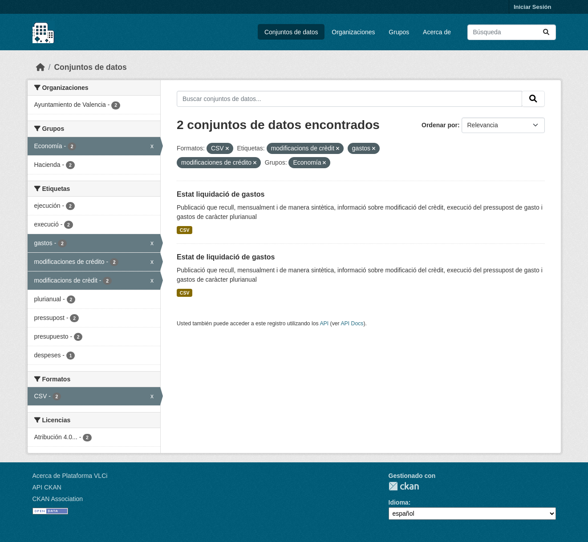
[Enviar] (546, 32)
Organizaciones (353, 32)
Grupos (399, 32)
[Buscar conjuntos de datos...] (511, 32)
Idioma (399, 502)
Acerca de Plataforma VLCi (70, 475)
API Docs (352, 323)
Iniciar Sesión (533, 7)
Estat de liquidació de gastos (226, 257)
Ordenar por (440, 125)
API (324, 323)
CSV (185, 230)
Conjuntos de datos (291, 32)
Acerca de (437, 32)
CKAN (404, 486)
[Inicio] (40, 67)
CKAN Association (57, 498)
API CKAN (46, 487)
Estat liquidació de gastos (220, 194)
